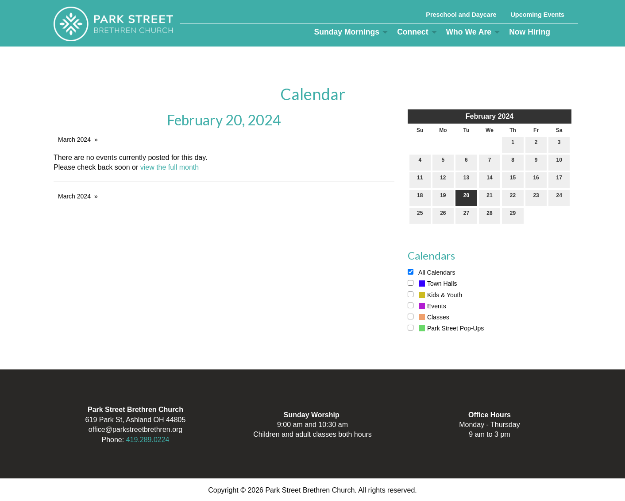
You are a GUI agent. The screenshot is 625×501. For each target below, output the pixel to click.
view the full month (169, 167)
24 (559, 197)
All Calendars (431, 272)
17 (559, 180)
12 (443, 180)
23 (536, 197)
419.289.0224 (148, 439)
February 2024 (490, 116)
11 (420, 180)
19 (443, 197)
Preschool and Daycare (461, 14)
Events (427, 306)
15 (513, 180)
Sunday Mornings (347, 31)
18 (420, 197)
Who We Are (469, 31)
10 (559, 162)
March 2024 (74, 139)
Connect (412, 31)
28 (489, 215)
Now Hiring (529, 31)
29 (513, 215)
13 (466, 180)
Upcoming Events (537, 14)
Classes (428, 317)
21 (489, 197)
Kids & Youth (435, 295)
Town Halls (432, 283)
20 (466, 197)
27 (466, 215)
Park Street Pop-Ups (446, 328)
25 (420, 215)
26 (443, 215)
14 (489, 180)
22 (513, 197)
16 (536, 180)
